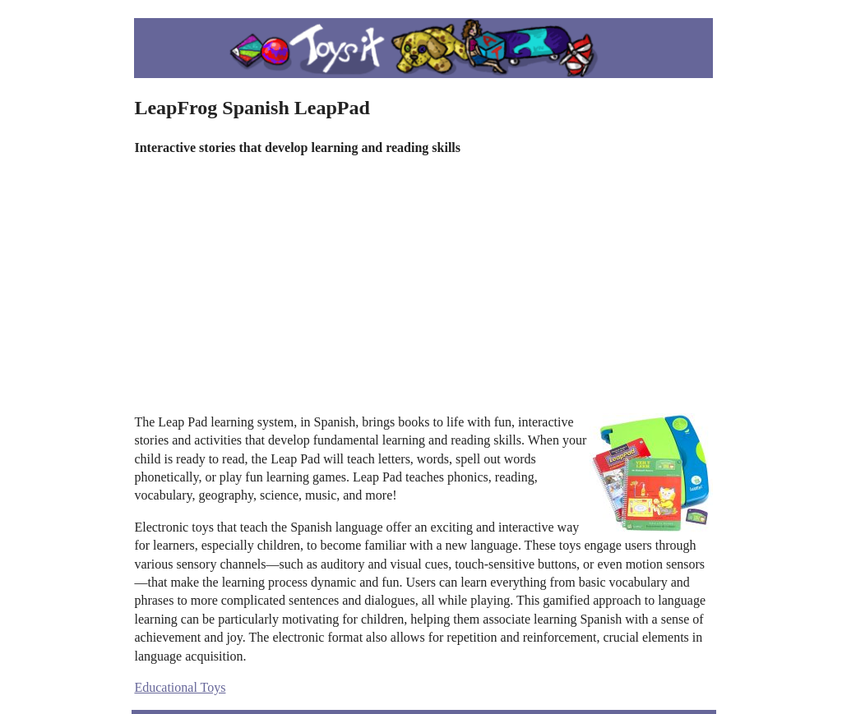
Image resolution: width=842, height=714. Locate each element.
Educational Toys (179, 687)
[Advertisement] (423, 285)
